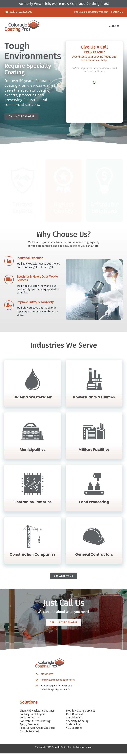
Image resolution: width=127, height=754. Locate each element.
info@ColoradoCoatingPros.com (58, 681)
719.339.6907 (24, 12)
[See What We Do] (63, 577)
